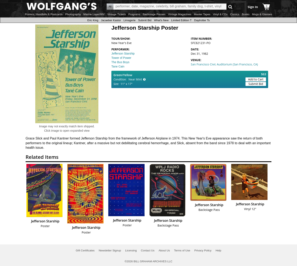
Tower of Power (121, 57)
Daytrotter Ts (202, 20)
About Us (164, 250)
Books (246, 14)
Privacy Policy (202, 250)
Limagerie (130, 20)
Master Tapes (202, 14)
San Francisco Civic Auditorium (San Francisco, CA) (224, 64)
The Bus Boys (120, 62)
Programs (134, 14)
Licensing (131, 250)
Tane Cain (117, 66)
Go (230, 6)
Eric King (92, 20)
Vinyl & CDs (220, 14)
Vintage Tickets (116, 14)
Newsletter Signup (110, 250)
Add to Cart (255, 79)
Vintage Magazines (179, 14)
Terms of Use (182, 250)
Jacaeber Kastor (111, 20)
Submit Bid (144, 20)
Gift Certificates (85, 250)
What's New (161, 20)
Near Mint (135, 79)
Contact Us (147, 250)
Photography (73, 14)
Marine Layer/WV (94, 14)
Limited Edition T (181, 20)
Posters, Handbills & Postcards (44, 14)
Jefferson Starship (123, 53)
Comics (234, 14)
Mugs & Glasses (262, 14)
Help (218, 250)
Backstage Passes (154, 14)
